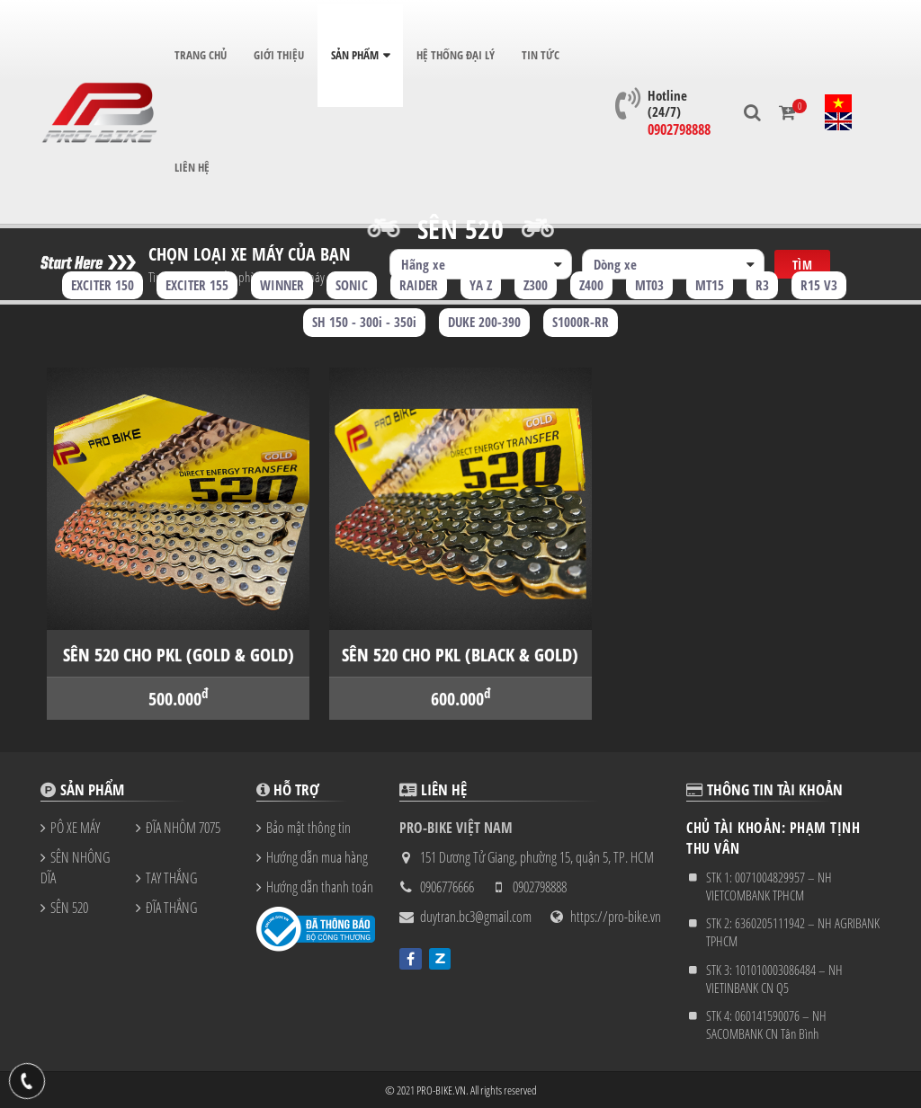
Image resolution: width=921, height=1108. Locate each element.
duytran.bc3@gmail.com (476, 917)
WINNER (282, 285)
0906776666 (447, 887)
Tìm (802, 247)
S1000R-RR (580, 322)
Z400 (591, 285)
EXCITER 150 (102, 285)
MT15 (709, 285)
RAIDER (418, 285)
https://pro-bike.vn (615, 917)
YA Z (480, 285)
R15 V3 (818, 285)
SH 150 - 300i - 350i (364, 322)
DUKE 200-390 (484, 322)
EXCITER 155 (196, 285)
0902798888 (676, 120)
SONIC (351, 285)
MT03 (649, 285)
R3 (762, 285)
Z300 (535, 285)
